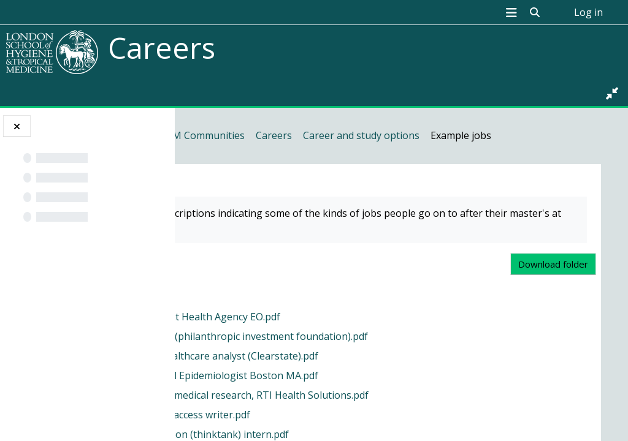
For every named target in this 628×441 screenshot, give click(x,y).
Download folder (554, 287)
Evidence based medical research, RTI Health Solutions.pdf (370, 418)
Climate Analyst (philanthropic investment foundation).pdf (370, 359)
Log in (588, 12)
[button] (535, 12)
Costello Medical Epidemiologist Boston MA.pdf (345, 398)
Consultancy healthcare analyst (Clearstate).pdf (345, 379)
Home (208, 135)
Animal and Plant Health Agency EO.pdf (326, 340)
